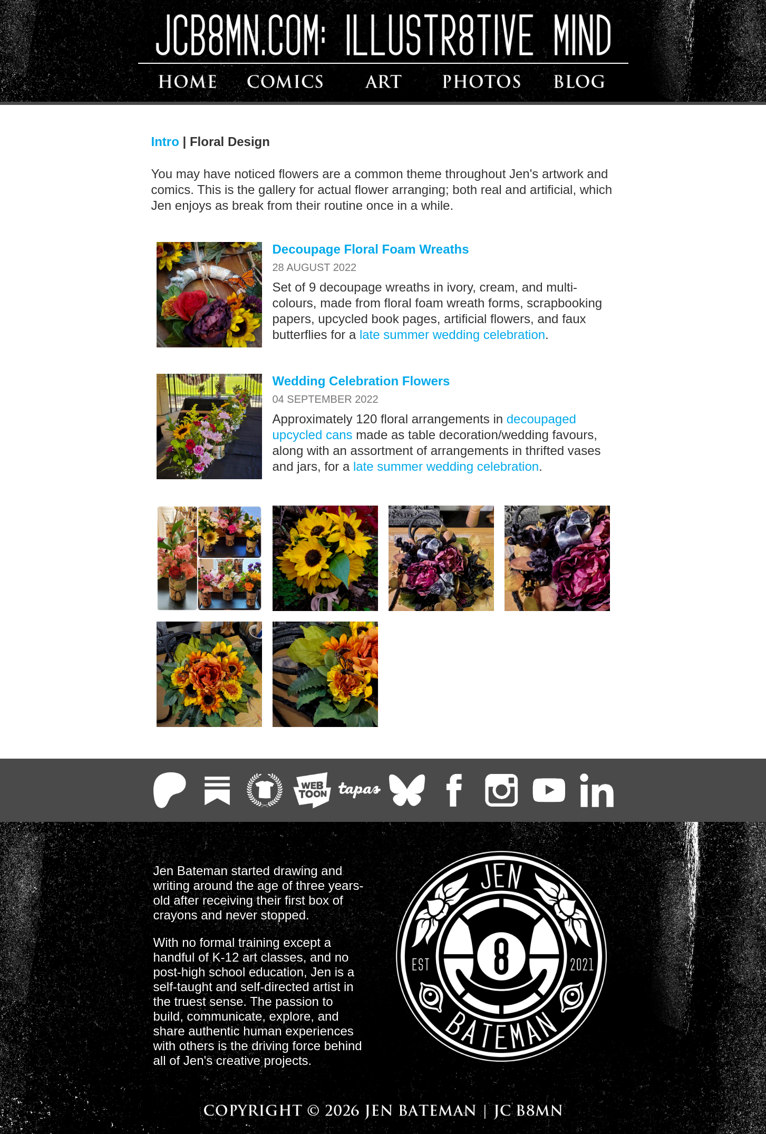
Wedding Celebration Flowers (361, 381)
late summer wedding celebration (452, 334)
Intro (165, 141)
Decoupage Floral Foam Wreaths (371, 249)
